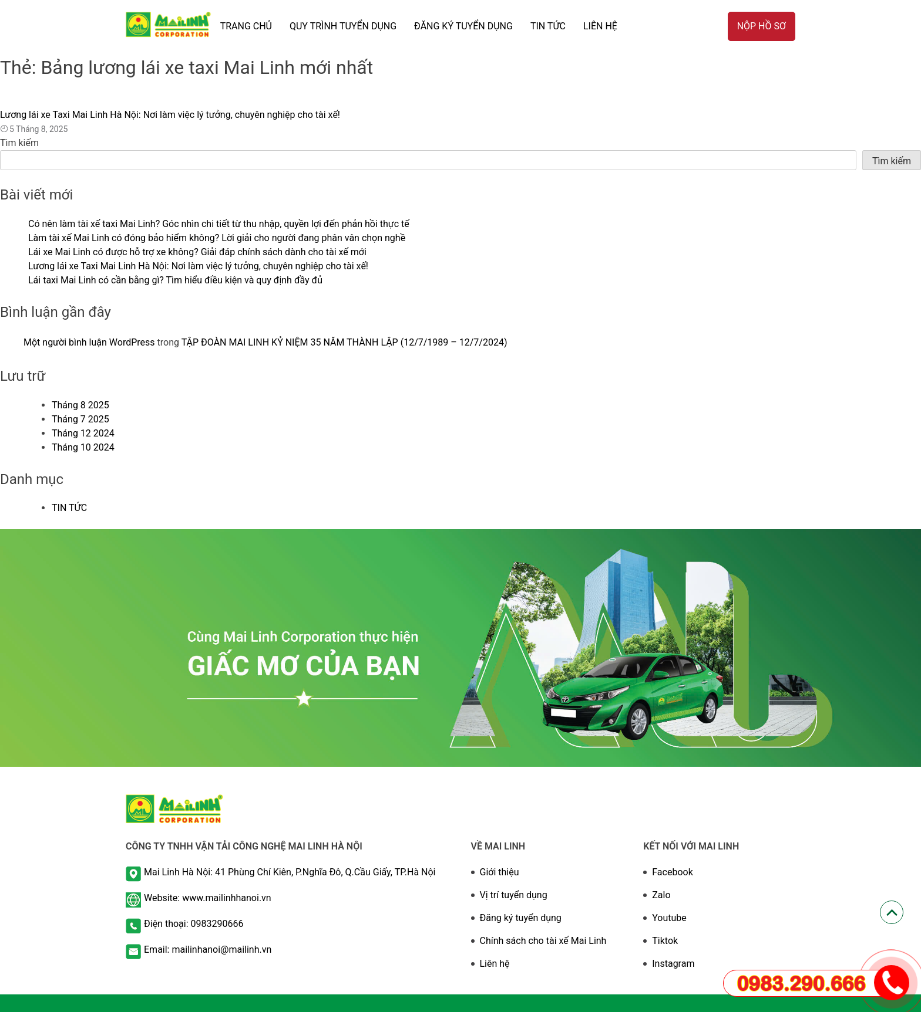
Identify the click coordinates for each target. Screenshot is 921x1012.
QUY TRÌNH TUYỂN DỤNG (343, 26)
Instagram (673, 963)
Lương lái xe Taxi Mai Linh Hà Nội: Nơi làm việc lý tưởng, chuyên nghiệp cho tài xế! (170, 114)
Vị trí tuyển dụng (513, 895)
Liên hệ (600, 26)
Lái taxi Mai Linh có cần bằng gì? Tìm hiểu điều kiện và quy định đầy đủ (175, 280)
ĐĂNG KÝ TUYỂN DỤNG (463, 26)
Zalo (661, 895)
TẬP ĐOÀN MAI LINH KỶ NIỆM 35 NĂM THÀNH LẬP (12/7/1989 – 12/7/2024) (344, 342)
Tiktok (665, 940)
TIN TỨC (548, 26)
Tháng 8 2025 (80, 405)
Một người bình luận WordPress (89, 342)
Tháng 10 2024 (83, 447)
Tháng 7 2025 (80, 419)
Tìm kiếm (19, 142)
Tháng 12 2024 (83, 433)
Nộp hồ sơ (761, 26)
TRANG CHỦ (246, 26)
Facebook (672, 872)
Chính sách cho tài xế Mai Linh (543, 940)
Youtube (669, 917)
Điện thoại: (167, 923)
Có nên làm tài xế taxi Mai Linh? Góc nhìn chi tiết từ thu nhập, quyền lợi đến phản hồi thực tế (218, 223)
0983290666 (217, 923)
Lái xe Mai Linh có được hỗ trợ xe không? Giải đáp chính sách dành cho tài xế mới (197, 252)
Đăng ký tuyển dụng (521, 917)
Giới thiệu (499, 872)
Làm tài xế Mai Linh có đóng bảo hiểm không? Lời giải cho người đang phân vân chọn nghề (216, 237)
